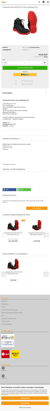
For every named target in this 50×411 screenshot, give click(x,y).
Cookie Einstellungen (6, 324)
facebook (3, 370)
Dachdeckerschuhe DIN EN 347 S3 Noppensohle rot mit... (13, 272)
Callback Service (5, 321)
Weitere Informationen (25, 407)
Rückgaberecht (5, 304)
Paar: (4, 59)
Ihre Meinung (36, 208)
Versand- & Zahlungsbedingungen (9, 310)
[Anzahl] (25, 63)
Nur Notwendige (25, 403)
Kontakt (3, 307)
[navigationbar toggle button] (48, 2)
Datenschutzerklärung (13, 394)
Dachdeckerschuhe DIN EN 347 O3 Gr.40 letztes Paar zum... (13, 233)
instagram (3, 378)
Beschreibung (7, 93)
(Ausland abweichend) (34, 47)
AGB (2, 315)
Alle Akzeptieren (25, 398)
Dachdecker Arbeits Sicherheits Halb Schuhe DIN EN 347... (37, 233)
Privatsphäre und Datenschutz (8, 318)
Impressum (4, 301)
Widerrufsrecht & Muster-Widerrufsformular (12, 312)
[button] (5, 63)
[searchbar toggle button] (39, 2)
